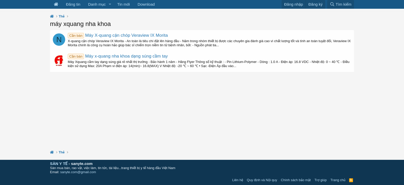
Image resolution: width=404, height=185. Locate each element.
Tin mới (123, 4)
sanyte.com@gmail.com (78, 172)
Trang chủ (338, 180)
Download (146, 4)
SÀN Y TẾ (59, 163)
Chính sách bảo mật (296, 180)
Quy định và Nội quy (262, 180)
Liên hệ (237, 180)
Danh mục (97, 4)
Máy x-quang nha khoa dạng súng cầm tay (118, 56)
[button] (109, 4)
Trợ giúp (321, 180)
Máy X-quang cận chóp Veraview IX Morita (118, 35)
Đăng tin (73, 4)
